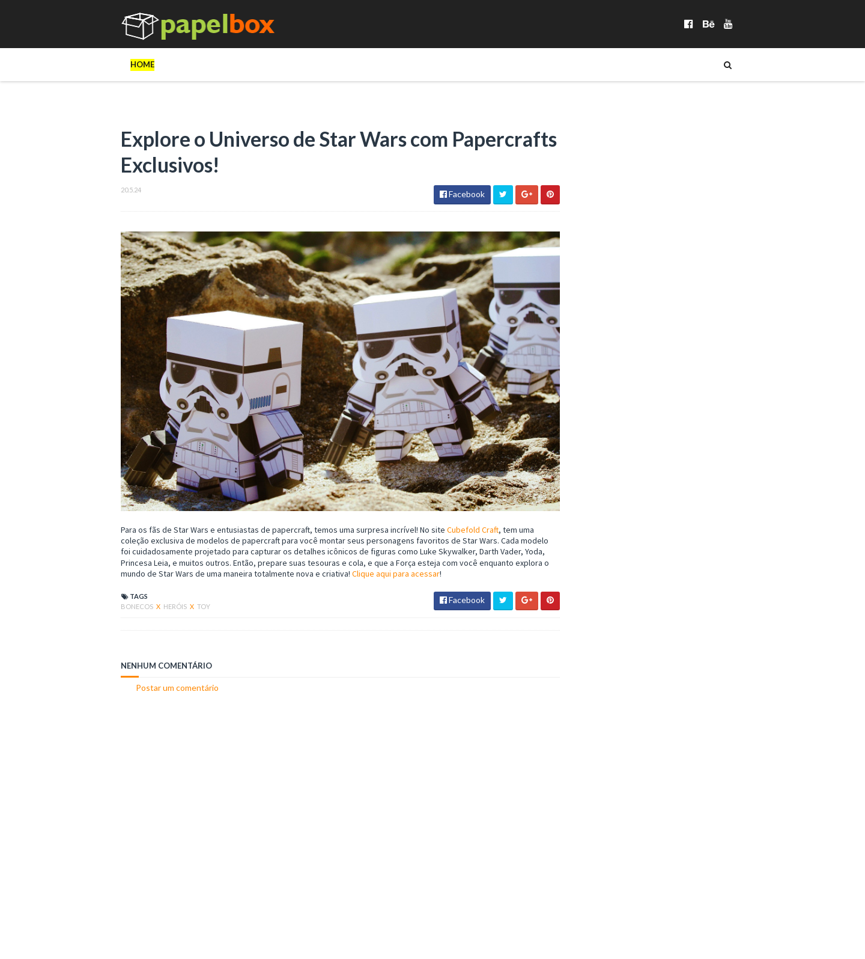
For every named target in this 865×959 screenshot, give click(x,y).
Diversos (595, 64)
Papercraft (730, 642)
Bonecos (168, 64)
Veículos (125, 97)
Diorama (581, 623)
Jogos (647, 64)
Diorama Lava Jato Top (669, 518)
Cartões (475, 64)
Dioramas (534, 64)
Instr (705, 623)
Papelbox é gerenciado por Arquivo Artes (173, 932)
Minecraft (631, 642)
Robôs (577, 662)
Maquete (581, 642)
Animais (578, 604)
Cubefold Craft (448, 520)
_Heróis (421, 64)
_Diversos (364, 64)
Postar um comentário (152, 678)
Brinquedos (675, 604)
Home (118, 64)
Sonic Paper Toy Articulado (677, 372)
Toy (179, 597)
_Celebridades (293, 64)
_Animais (225, 64)
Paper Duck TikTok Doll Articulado (692, 445)
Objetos (699, 64)
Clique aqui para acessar (443, 564)
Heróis (151, 597)
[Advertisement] (306, 784)
